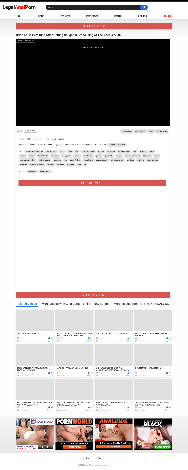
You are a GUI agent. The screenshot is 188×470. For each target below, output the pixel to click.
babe (135, 151)
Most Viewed (92, 16)
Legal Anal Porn (91, 465)
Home (19, 16)
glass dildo (109, 156)
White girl (60, 164)
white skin (70, 164)
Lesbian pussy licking (27, 160)
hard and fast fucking (132, 156)
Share (151, 131)
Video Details (127, 131)
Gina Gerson (32, 171)
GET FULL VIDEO (94, 26)
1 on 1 (62, 151)
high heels (147, 156)
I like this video (18, 131)
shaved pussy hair (117, 160)
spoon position (152, 160)
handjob (119, 156)
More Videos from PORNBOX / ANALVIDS (141, 304)
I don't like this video (22, 131)
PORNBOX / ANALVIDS (117, 145)
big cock (143, 151)
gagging (99, 156)
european (77, 156)
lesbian (156, 156)
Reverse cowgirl (102, 160)
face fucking (88, 156)
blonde (151, 151)
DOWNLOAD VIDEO (25, 41)
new (65, 160)
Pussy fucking (75, 160)
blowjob (23, 156)
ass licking (111, 151)
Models (117, 16)
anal (76, 151)
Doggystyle (66, 156)
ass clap (101, 151)
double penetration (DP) (34, 151)
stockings (23, 164)
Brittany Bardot (45, 171)
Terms (100, 458)
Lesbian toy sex (44, 160)
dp (85, 164)
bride (79, 164)
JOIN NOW (167, 16)
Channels (142, 16)
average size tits (124, 151)
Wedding (50, 164)
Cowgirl (31, 156)
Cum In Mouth (43, 156)
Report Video (140, 131)
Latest (41, 16)
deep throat (55, 156)
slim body (130, 160)
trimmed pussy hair (37, 164)
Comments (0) (162, 131)
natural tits (57, 160)
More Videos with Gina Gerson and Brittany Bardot (75, 304)
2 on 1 (70, 151)
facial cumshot (51, 151)
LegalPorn (19, 7)
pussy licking (88, 160)
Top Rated (65, 16)
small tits (140, 160)
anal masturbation (88, 151)
